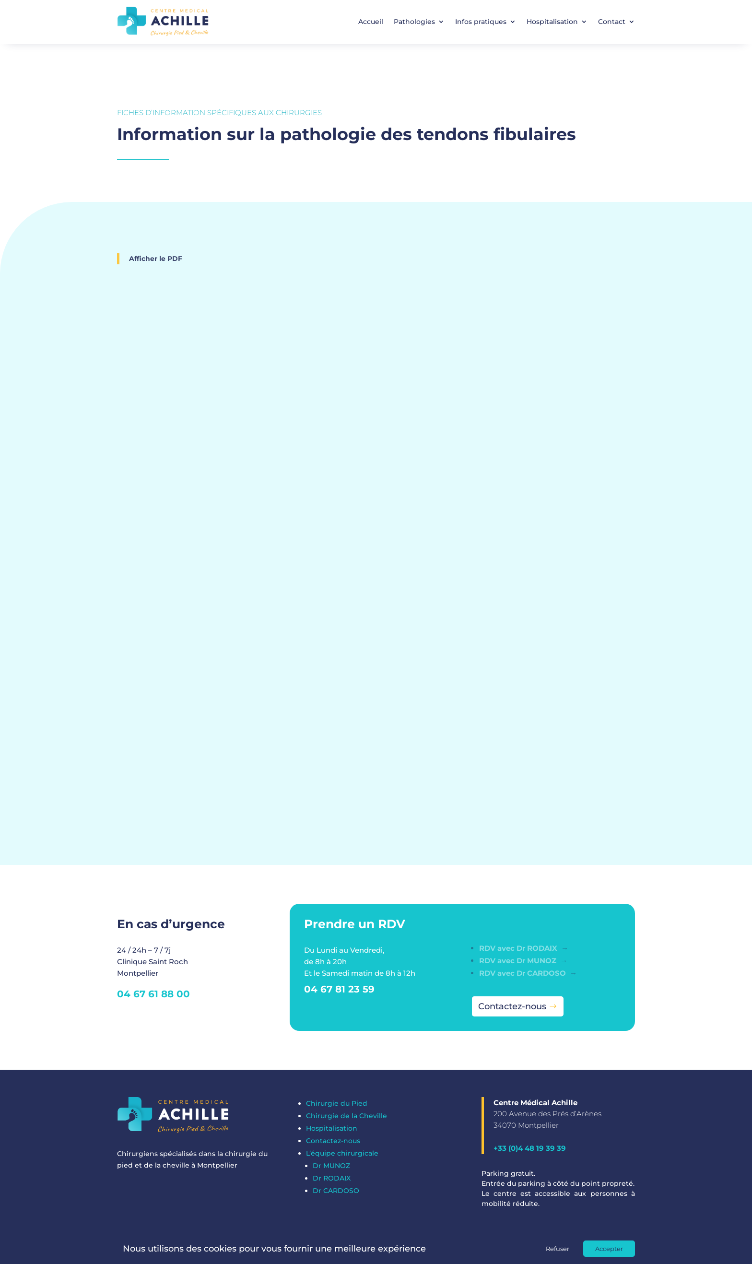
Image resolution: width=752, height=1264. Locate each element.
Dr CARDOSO (336, 1190)
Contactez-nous (512, 1006)
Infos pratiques (480, 21)
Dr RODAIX (332, 1178)
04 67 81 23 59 (339, 989)
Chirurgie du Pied (336, 1103)
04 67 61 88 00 (153, 994)
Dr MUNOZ (331, 1165)
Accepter (609, 1248)
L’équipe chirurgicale (342, 1153)
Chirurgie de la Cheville (346, 1115)
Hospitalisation (552, 21)
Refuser (557, 1248)
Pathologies (414, 21)
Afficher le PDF (155, 258)
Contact (611, 21)
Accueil (370, 21)
